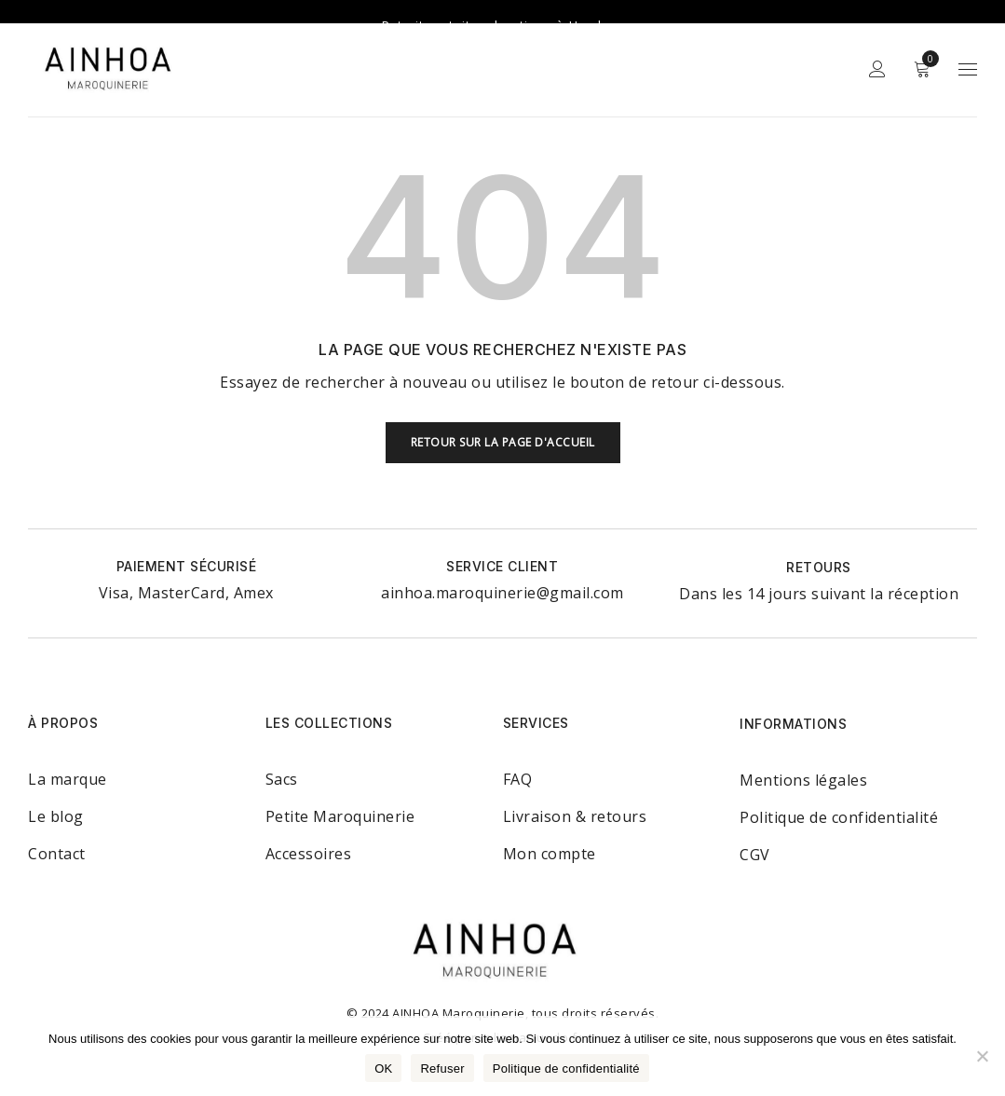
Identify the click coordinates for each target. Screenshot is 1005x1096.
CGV (755, 834)
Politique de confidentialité (839, 797)
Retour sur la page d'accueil (503, 422)
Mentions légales (803, 759)
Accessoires (308, 833)
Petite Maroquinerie (340, 796)
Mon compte (549, 833)
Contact (57, 833)
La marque (67, 758)
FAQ (518, 758)
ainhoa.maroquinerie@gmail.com (502, 572)
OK (383, 1068)
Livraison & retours (575, 796)
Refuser (442, 1068)
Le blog (56, 796)
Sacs (281, 758)
